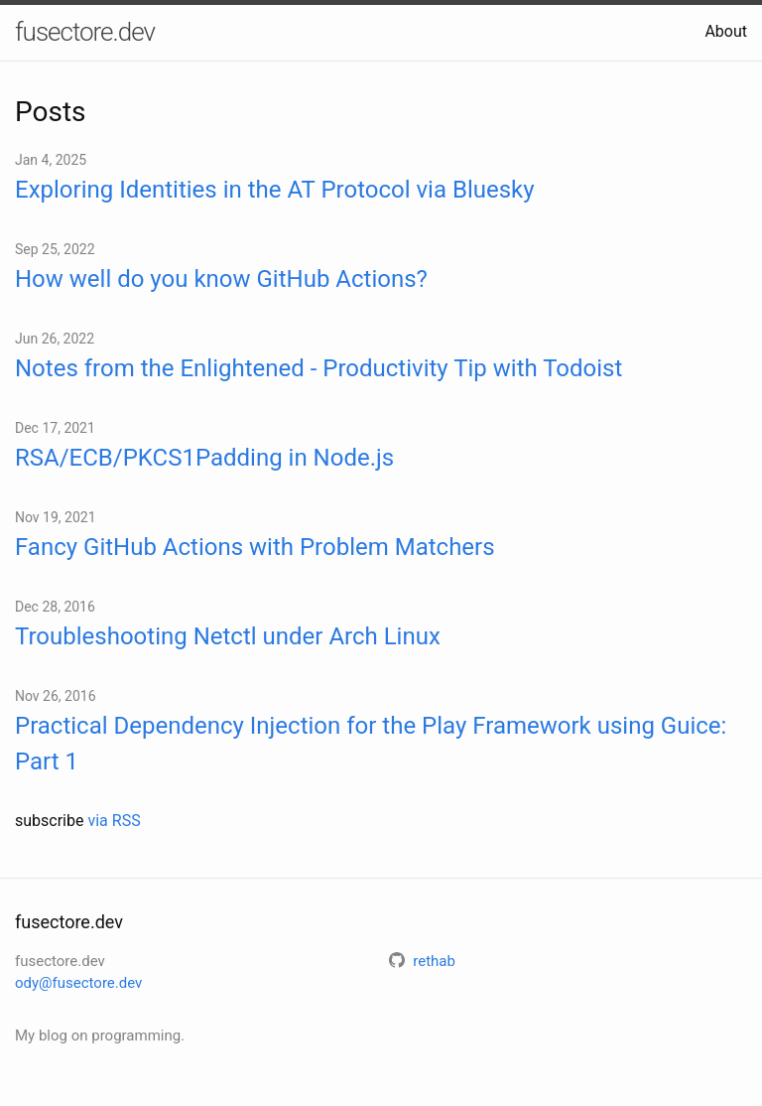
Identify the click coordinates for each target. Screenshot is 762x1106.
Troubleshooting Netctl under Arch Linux (228, 636)
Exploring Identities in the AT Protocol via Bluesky (275, 190)
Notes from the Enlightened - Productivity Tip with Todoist (318, 368)
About (725, 31)
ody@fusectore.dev (78, 983)
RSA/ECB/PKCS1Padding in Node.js (204, 458)
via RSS (113, 820)
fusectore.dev (85, 32)
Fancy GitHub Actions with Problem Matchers (255, 547)
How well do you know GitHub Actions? (221, 279)
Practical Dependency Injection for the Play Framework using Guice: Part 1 (370, 743)
